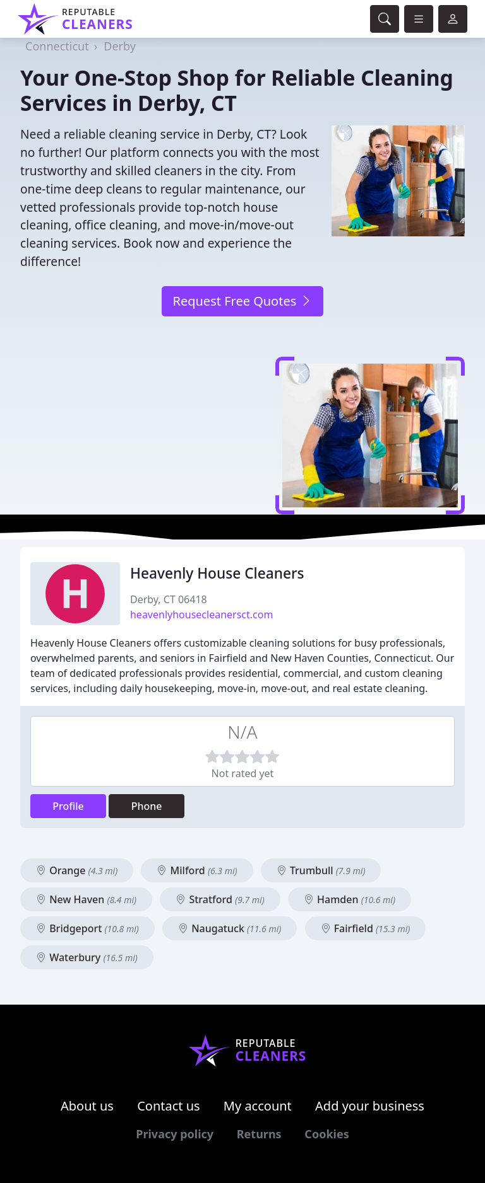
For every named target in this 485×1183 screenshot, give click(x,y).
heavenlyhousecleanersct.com (201, 614)
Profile (68, 806)
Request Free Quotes (242, 300)
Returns (259, 1133)
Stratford (220, 899)
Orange (76, 870)
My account (258, 1105)
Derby (120, 46)
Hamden (349, 899)
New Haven (86, 899)
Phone (146, 806)
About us (87, 1105)
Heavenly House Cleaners (217, 573)
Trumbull (321, 870)
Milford (197, 870)
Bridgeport (87, 928)
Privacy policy (174, 1133)
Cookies (326, 1133)
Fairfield (365, 928)
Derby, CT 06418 (168, 599)
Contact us (168, 1105)
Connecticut (57, 46)
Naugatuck (229, 928)
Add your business (369, 1105)
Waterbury (87, 957)
